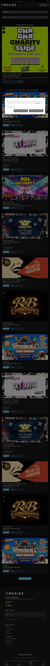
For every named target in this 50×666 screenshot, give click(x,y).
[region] (25, 106)
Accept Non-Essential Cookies (36, 110)
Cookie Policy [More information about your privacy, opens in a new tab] (37, 103)
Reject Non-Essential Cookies (21, 110)
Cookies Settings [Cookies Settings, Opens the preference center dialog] (11, 106)
